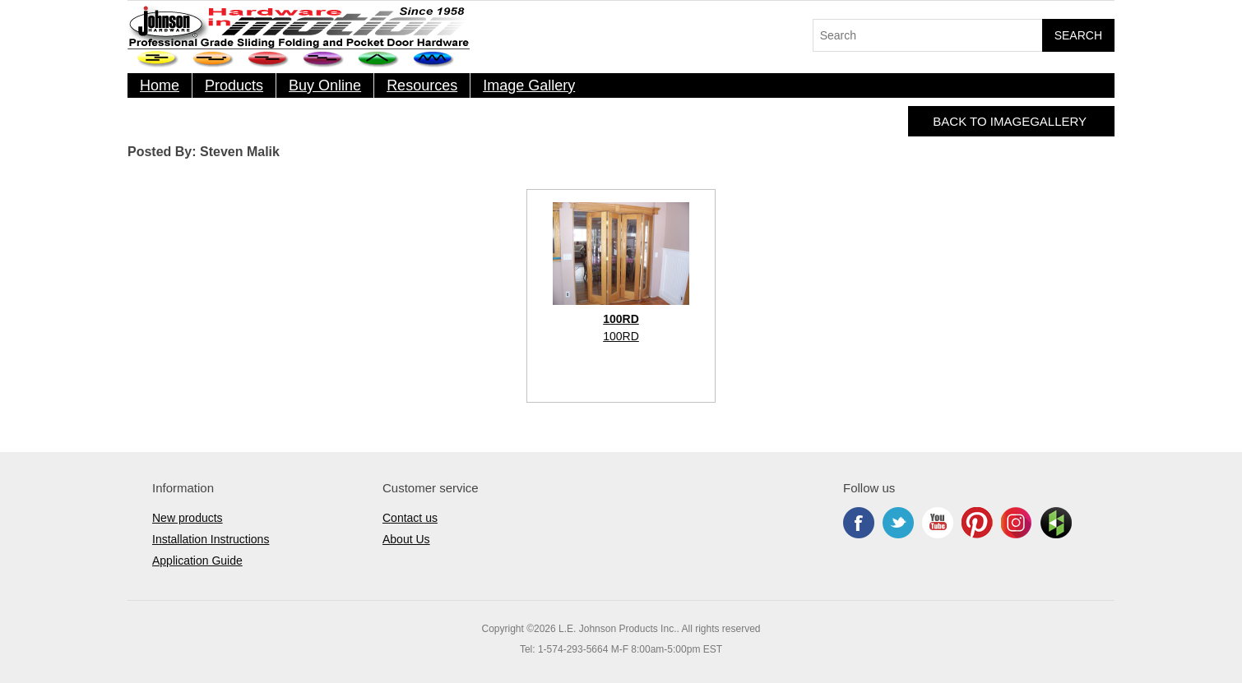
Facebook (858, 522)
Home (159, 85)
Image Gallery (529, 85)
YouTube (937, 522)
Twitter (898, 522)
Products (234, 85)
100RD (621, 336)
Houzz (1056, 522)
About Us (406, 539)
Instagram (1016, 522)
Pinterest (977, 522)
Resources (422, 85)
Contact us (410, 517)
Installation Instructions (210, 539)
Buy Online (325, 85)
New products (187, 517)
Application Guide (197, 560)
